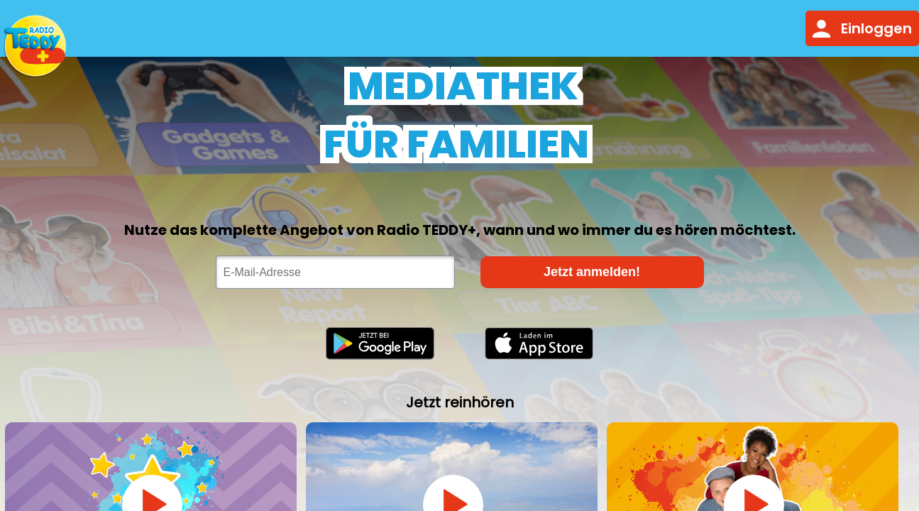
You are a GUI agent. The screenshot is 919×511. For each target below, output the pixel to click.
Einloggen (862, 28)
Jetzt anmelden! (592, 272)
